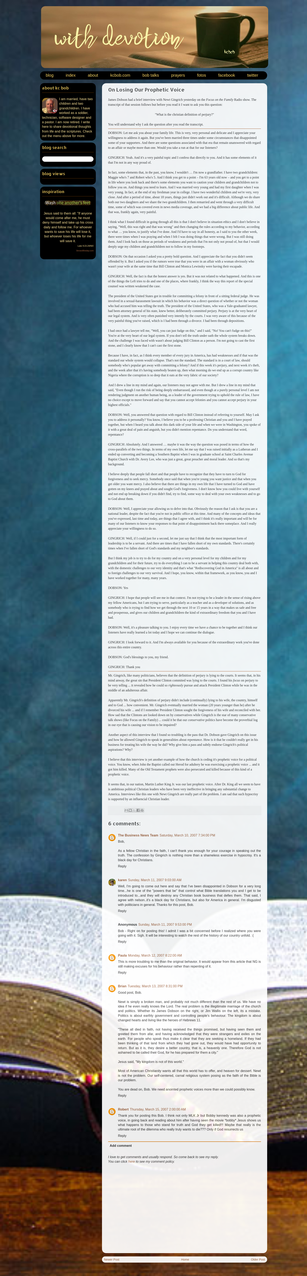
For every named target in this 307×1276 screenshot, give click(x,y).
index (71, 75)
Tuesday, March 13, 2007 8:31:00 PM (155, 986)
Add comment (121, 1145)
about (93, 75)
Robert (123, 1109)
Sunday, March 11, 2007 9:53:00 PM (165, 924)
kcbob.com (120, 75)
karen (122, 880)
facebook (226, 75)
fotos (201, 75)
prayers (178, 75)
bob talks (150, 75)
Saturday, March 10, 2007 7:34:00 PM (187, 835)
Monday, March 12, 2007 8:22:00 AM (155, 955)
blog (50, 75)
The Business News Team (138, 835)
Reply (122, 866)
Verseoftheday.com (85, 251)
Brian (122, 986)
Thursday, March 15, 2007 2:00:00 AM (158, 1109)
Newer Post (111, 1259)
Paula (122, 955)
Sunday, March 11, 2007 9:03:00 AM (154, 880)
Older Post (258, 1259)
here (131, 1161)
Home (185, 1259)
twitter (252, 75)
